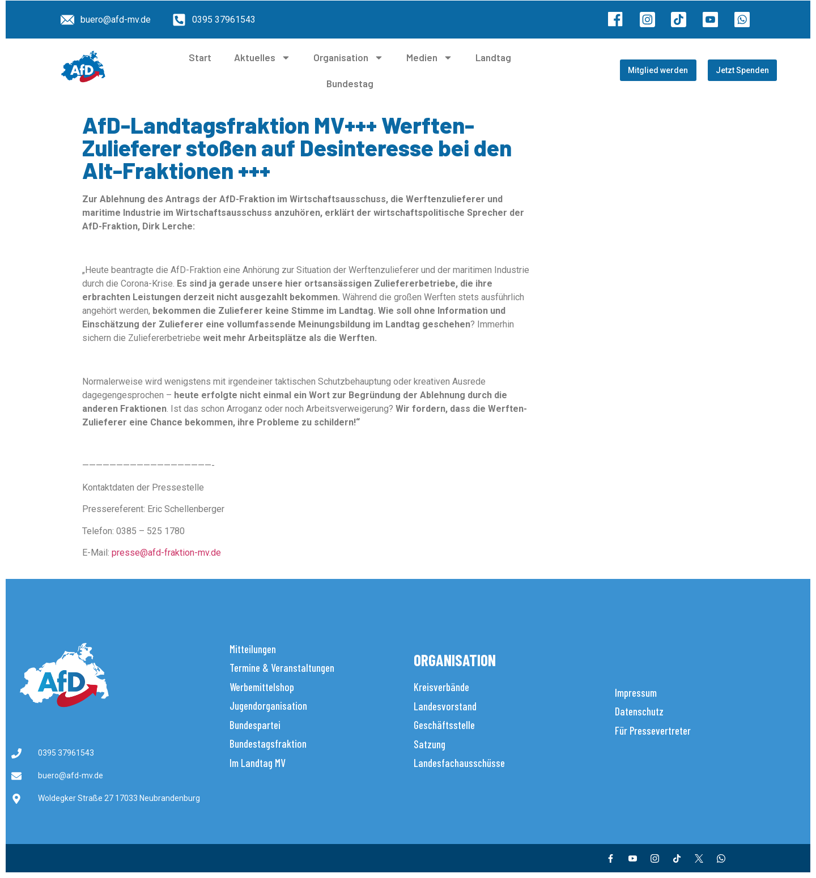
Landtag (493, 57)
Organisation (348, 57)
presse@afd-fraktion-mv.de (166, 552)
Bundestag (349, 83)
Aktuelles (262, 57)
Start (200, 57)
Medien (429, 57)
